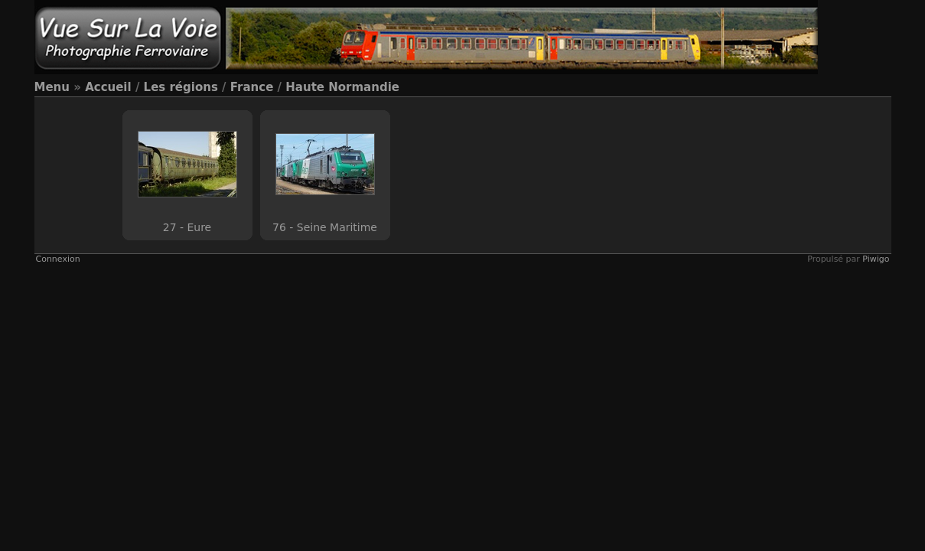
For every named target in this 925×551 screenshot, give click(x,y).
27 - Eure (187, 227)
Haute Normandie (342, 87)
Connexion (58, 259)
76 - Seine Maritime (324, 227)
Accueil (108, 87)
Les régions (181, 87)
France (252, 87)
